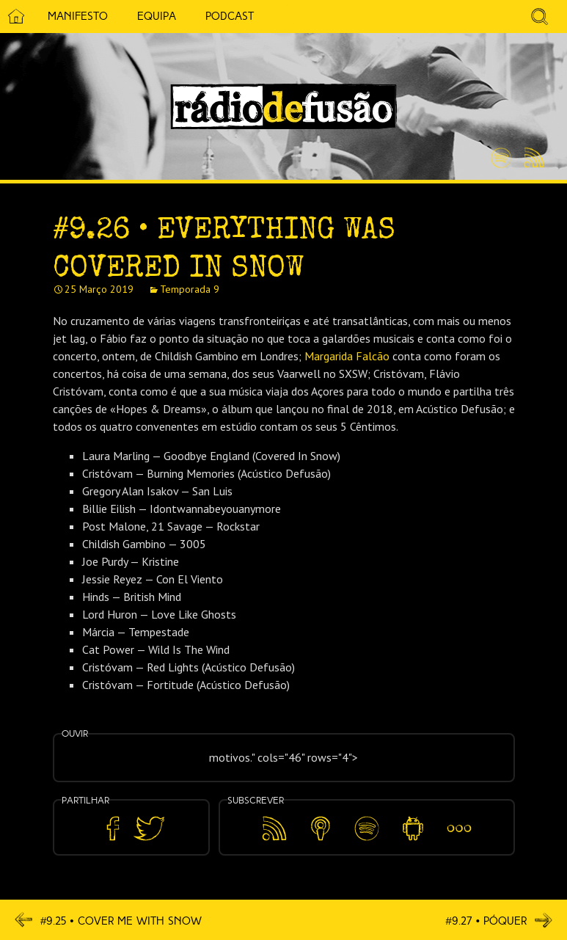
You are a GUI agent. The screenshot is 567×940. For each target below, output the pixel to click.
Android (413, 818)
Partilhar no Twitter (149, 829)
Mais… (459, 818)
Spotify (501, 152)
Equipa (156, 16)
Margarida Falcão (346, 356)
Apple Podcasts (320, 826)
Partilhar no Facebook (113, 829)
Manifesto (78, 16)
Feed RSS (531, 158)
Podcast (229, 16)
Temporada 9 (189, 289)
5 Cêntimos (286, 16)
